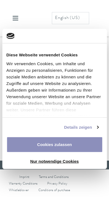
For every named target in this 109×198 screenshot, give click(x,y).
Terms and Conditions (54, 177)
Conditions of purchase (54, 190)
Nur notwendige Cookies (54, 161)
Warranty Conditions (23, 184)
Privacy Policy (57, 184)
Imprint (24, 177)
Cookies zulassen (54, 144)
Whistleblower (19, 190)
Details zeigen (78, 127)
